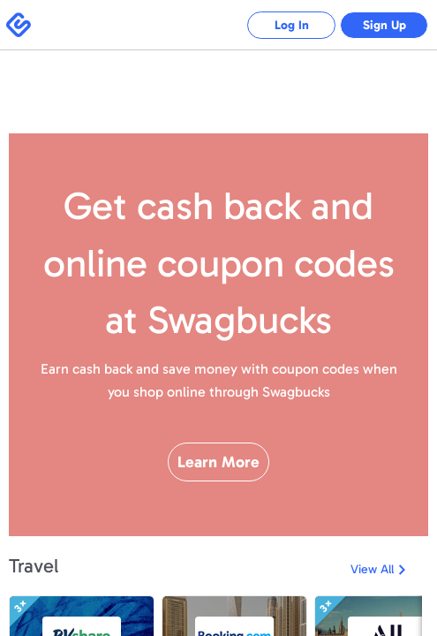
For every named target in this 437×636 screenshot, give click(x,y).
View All (372, 569)
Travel (33, 566)
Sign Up (384, 25)
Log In (292, 25)
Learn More (218, 462)
